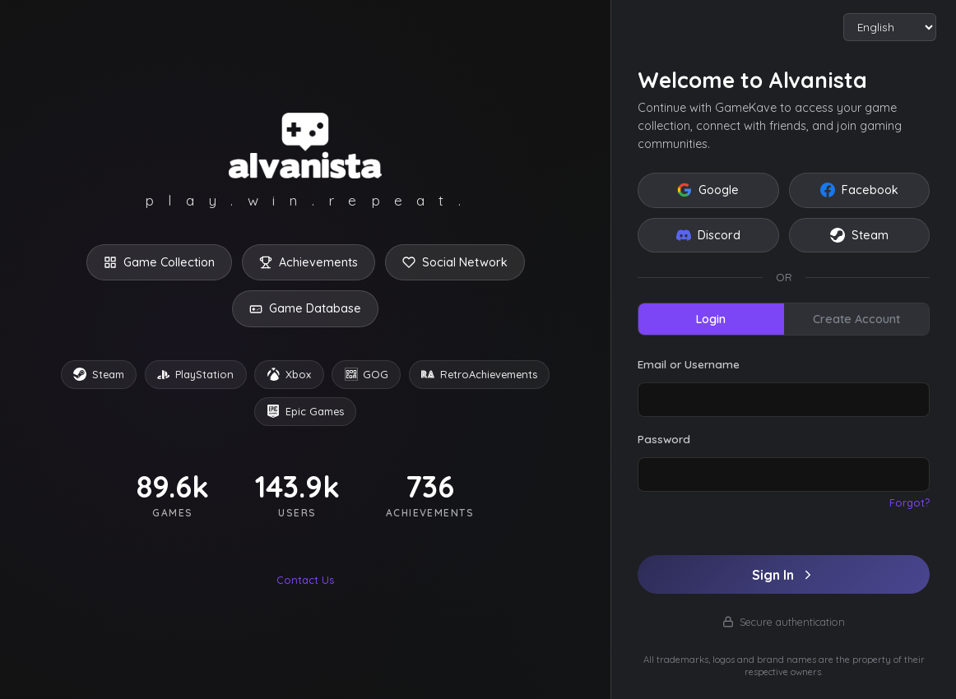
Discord (708, 235)
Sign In (783, 575)
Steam (859, 235)
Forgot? (909, 502)
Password (664, 439)
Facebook (859, 190)
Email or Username (689, 364)
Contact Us (305, 579)
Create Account (856, 319)
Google (708, 190)
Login (711, 319)
